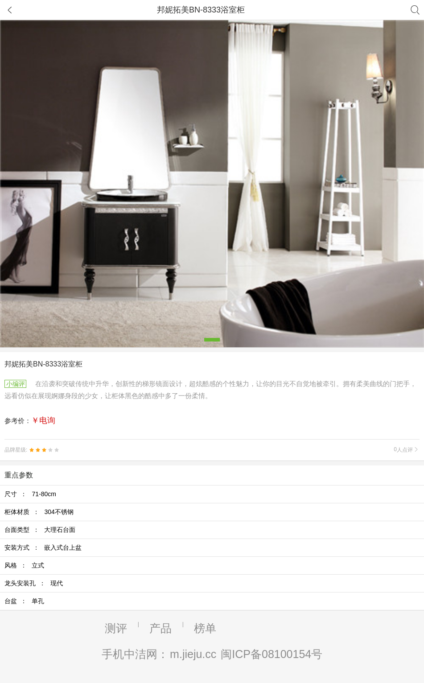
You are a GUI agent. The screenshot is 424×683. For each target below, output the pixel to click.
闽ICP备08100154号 (271, 654)
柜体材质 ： (39, 511)
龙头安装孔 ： (33, 583)
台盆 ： (24, 601)
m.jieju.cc (193, 654)
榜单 (205, 628)
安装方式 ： (43, 547)
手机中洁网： (135, 654)
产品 (160, 628)
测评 (116, 628)
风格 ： (24, 565)
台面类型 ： (39, 529)
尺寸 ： (30, 494)
